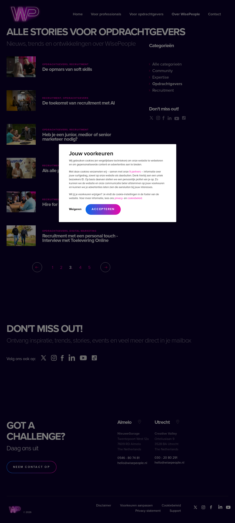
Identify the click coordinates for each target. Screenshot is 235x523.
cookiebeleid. (135, 198)
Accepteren (103, 209)
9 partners (135, 172)
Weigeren (75, 209)
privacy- (119, 198)
